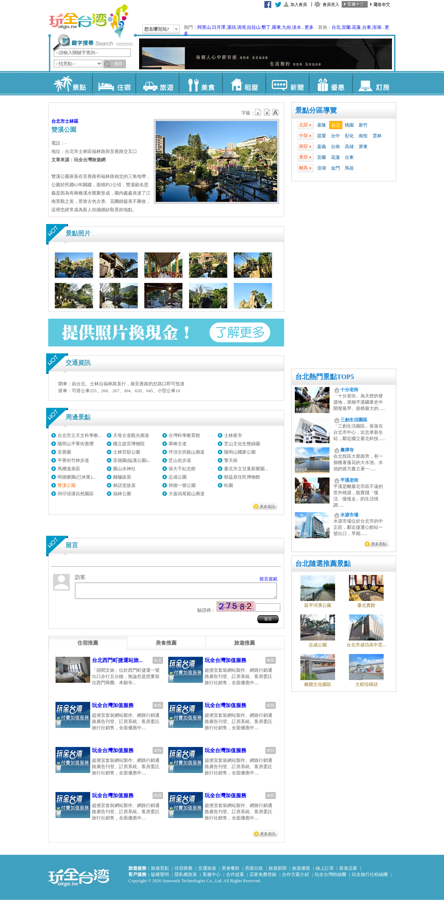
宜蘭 (346, 27)
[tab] (88, 646)
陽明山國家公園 (240, 452)
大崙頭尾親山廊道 (187, 493)
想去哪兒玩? (156, 29)
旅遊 (157, 83)
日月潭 (218, 27)
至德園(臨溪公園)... (132, 460)
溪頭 (231, 27)
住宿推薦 (183, 871)
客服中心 (212, 877)
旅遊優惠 (301, 871)
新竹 (363, 125)
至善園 (64, 452)
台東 (366, 27)
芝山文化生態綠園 (242, 443)
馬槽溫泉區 (69, 468)
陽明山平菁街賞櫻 (76, 443)
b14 (275, 112)
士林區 (71, 121)
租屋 (243, 83)
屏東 (363, 146)
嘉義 (321, 146)
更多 (309, 27)
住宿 (113, 83)
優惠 (330, 83)
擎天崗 (231, 460)
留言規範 (268, 579)
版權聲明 (160, 877)
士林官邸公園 (126, 452)
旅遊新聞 (277, 871)
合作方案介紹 (295, 877)
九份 (286, 27)
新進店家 (348, 871)
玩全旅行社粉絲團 (370, 877)
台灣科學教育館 (184, 435)
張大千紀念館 (182, 468)
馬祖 (349, 168)
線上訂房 (325, 871)
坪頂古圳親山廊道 (187, 452)
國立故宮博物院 (129, 443)
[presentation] (88, 646)
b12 (258, 112)
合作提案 (235, 877)
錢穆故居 (122, 477)
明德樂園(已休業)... (76, 477)
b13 (267, 112)
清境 (241, 27)
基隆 (321, 125)
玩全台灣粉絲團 (330, 877)
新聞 (287, 83)
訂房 (373, 83)
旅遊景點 (160, 871)
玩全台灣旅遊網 (88, 21)
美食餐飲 (231, 871)
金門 (335, 168)
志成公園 (178, 477)
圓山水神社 (124, 468)
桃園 (349, 125)
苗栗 (321, 135)
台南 (335, 146)
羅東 (276, 27)
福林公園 (122, 493)
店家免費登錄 (262, 877)
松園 (228, 485)
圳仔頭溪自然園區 (76, 493)
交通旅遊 (207, 871)
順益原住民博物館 (242, 477)
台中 (335, 135)
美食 (200, 83)
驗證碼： (206, 613)
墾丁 (266, 27)
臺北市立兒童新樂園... (246, 468)
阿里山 (204, 27)
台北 (336, 27)
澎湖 (376, 27)
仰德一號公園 (182, 485)
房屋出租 (254, 871)
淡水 (296, 27)
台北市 (58, 121)
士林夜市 (233, 435)
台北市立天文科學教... (80, 435)
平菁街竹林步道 (73, 460)
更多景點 (378, 544)
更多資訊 (267, 506)
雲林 (377, 135)
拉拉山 (254, 27)
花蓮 (356, 27)
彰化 (349, 135)
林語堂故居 (124, 485)
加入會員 (298, 4)
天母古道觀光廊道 (131, 435)
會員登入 (331, 4)
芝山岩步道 (180, 460)
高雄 (349, 146)
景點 (70, 83)
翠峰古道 (178, 443)
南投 (363, 135)
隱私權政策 (185, 877)
